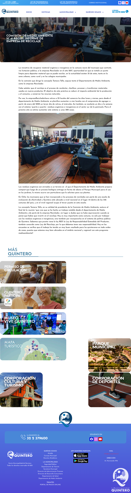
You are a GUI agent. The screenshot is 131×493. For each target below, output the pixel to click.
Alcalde (50, 453)
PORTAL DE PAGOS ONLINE (50, 485)
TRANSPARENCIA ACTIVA (68, 2)
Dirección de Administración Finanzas (50, 471)
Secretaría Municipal (50, 469)
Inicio (29, 12)
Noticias (46, 12)
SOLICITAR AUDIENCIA (10, 2)
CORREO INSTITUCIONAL (98, 3)
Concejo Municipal (50, 456)
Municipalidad (68, 12)
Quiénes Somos (95, 12)
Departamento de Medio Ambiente (50, 478)
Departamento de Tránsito (50, 467)
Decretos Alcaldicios (50, 458)
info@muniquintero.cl (111, 454)
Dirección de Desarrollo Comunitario (50, 474)
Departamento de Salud (50, 476)
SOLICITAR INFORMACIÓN (39, 2)
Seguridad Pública (50, 464)
